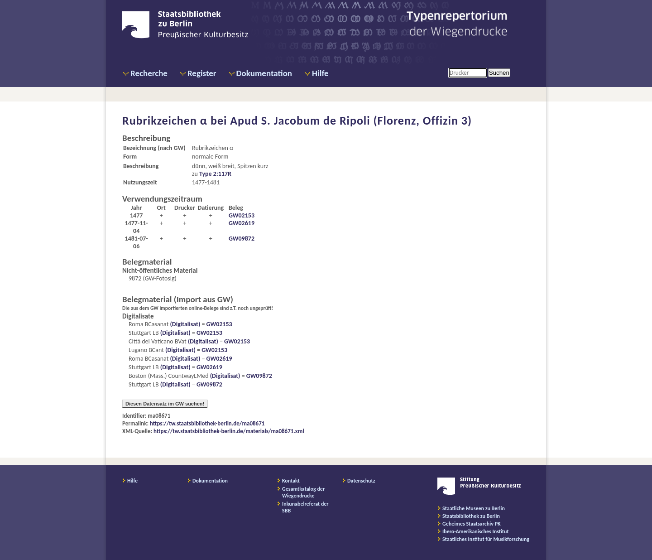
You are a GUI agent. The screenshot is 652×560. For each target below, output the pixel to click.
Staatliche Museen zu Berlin (473, 508)
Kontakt (291, 481)
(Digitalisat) (184, 324)
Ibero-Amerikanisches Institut (475, 531)
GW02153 (241, 215)
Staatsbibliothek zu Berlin (471, 516)
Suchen (499, 72)
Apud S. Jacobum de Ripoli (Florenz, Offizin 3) (351, 120)
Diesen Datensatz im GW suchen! (164, 403)
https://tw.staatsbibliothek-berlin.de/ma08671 (207, 423)
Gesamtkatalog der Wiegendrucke (303, 492)
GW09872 (241, 238)
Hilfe (320, 73)
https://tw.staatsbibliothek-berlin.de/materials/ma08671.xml (228, 431)
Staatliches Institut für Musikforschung (485, 539)
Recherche (149, 73)
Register (201, 73)
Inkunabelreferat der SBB (305, 507)
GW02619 (241, 223)
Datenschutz (361, 481)
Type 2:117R (215, 174)
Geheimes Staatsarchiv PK (471, 524)
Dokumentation (264, 73)
